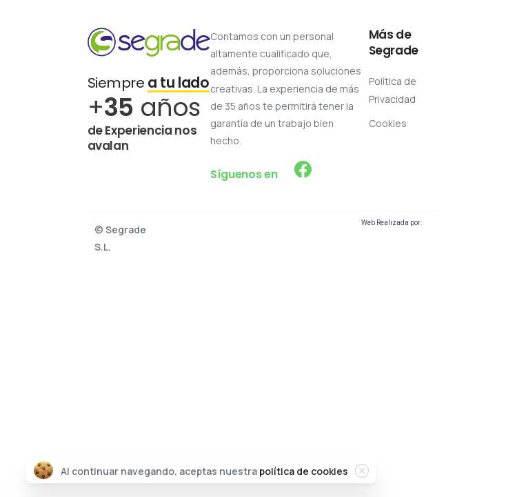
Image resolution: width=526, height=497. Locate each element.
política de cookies (303, 471)
